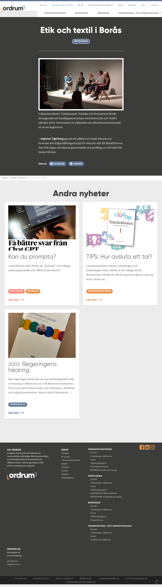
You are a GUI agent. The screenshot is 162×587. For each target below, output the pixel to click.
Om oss (43, 5)
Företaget (64, 466)
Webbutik (64, 474)
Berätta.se (86, 581)
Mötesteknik (94, 476)
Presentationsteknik (99, 449)
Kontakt (132, 5)
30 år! (81, 5)
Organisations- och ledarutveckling (99, 527)
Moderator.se (41, 581)
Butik (120, 5)
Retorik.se (20, 581)
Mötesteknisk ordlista (106, 496)
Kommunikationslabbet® (100, 5)
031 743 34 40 (13, 563)
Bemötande (93, 503)
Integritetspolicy (67, 477)
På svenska (64, 456)
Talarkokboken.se (108, 581)
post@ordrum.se (14, 566)
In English (64, 452)
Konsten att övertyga (103, 470)
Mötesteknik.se (64, 581)
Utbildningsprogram (98, 463)
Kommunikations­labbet (70, 459)
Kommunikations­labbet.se (81, 584)
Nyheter (63, 463)
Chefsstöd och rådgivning (100, 542)
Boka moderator (103, 493)
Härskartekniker (96, 520)
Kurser (92, 459)
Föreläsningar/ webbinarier (101, 456)
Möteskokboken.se (136, 581)
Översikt (93, 452)
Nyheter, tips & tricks (62, 5)
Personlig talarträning (98, 466)
